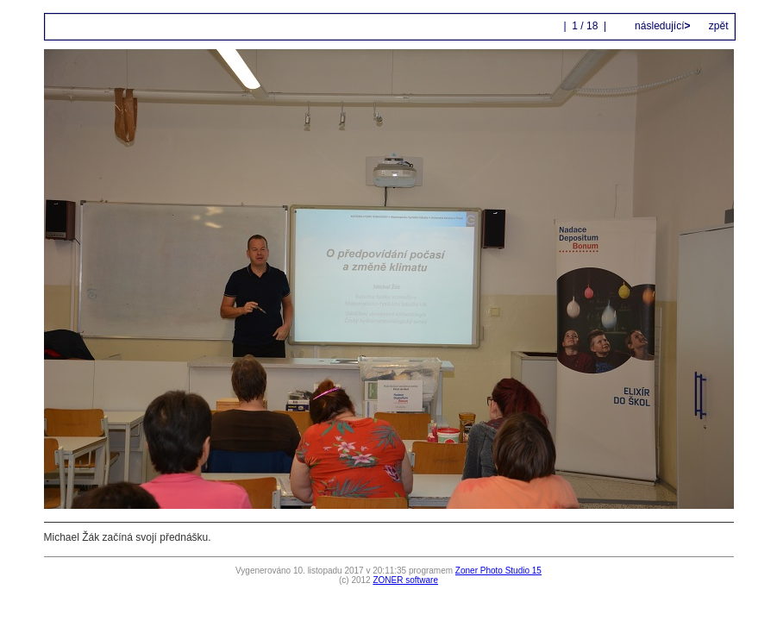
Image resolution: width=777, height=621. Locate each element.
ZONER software (405, 580)
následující (661, 26)
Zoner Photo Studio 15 (498, 570)
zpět (719, 26)
